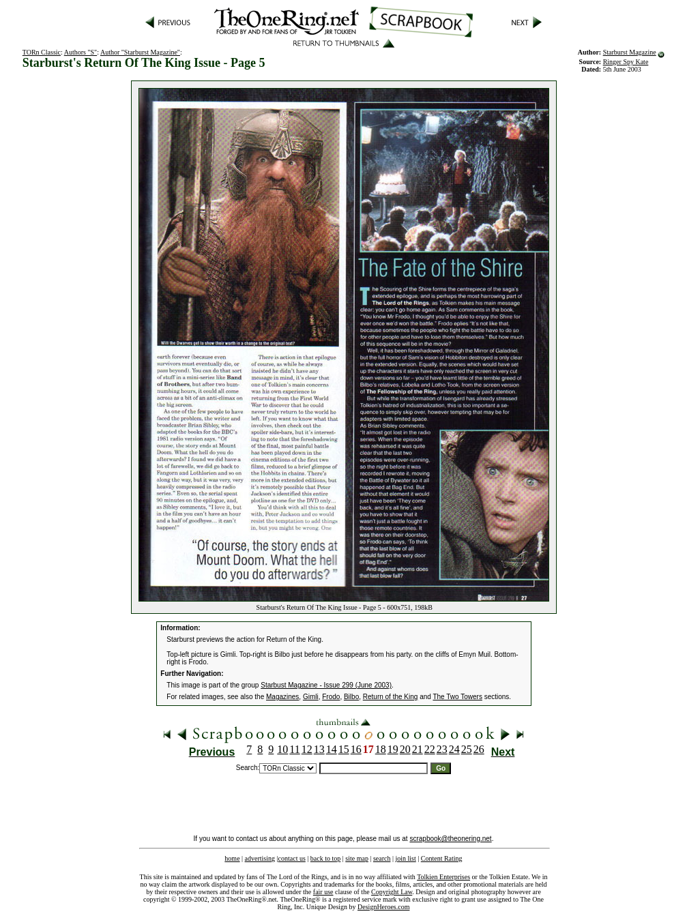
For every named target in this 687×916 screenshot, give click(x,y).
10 (282, 749)
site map (356, 858)
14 (331, 749)
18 (380, 749)
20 (405, 749)
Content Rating (442, 858)
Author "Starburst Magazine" (140, 52)
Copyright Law (391, 892)
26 (478, 749)
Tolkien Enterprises (443, 877)
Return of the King (390, 696)
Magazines (282, 696)
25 (466, 749)
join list (405, 858)
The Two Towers (457, 696)
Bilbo (351, 696)
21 (417, 749)
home (231, 858)
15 (343, 749)
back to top (325, 858)
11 (294, 749)
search (382, 858)
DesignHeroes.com (383, 907)
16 (356, 749)
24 (454, 749)
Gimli (311, 696)
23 (442, 749)
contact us (292, 858)
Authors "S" (80, 52)
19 (393, 749)
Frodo (331, 696)
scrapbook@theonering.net (450, 838)
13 (319, 749)
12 (307, 749)
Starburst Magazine (629, 52)
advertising (260, 858)
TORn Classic (42, 52)
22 (429, 749)
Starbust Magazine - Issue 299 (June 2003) (326, 685)
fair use (323, 892)
